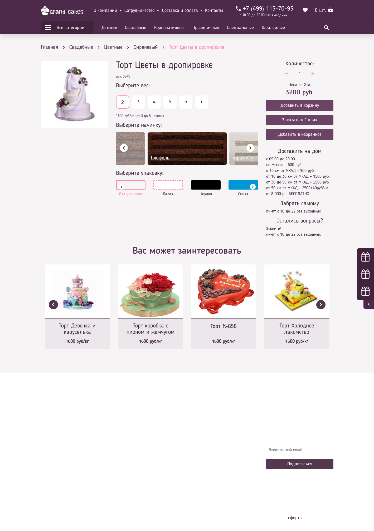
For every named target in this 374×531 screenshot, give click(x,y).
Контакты (214, 10)
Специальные (240, 27)
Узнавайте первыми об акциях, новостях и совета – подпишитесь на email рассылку (298, 434)
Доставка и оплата (180, 10)
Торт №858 (223, 326)
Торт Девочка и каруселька (77, 329)
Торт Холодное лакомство (296, 329)
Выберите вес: (133, 86)
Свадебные (135, 27)
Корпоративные (169, 27)
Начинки (127, 462)
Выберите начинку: (139, 125)
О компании (105, 10)
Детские (109, 27)
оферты (295, 517)
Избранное (129, 470)
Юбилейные (273, 27)
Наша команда (133, 486)
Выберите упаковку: (139, 173)
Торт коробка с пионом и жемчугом (150, 329)
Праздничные (205, 27)
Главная (127, 431)
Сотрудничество (139, 10)
